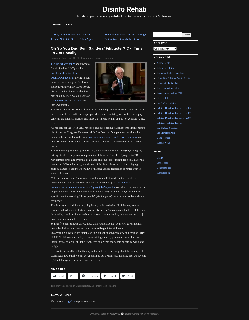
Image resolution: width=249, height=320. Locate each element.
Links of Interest (164, 98)
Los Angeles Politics (166, 103)
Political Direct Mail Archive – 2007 (174, 113)
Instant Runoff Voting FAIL (169, 93)
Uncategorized (83, 285)
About (70, 24)
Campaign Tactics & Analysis (170, 73)
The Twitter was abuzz (63, 64)
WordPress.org (163, 172)
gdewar (89, 58)
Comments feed (164, 167)
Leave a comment (104, 58)
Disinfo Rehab (124, 9)
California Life (164, 63)
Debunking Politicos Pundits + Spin (173, 78)
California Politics (165, 68)
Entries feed (162, 162)
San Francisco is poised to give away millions (112, 137)
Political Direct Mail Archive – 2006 (174, 108)
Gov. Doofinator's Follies (168, 88)
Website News (163, 142)
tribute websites (59, 100)
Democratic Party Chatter (168, 83)
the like (77, 100)
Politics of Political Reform (169, 123)
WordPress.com (151, 314)
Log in (160, 157)
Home (57, 24)
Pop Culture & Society (167, 128)
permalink (111, 285)
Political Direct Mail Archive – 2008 (174, 118)
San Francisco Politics (167, 133)
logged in (70, 301)
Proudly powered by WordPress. (105, 314)
